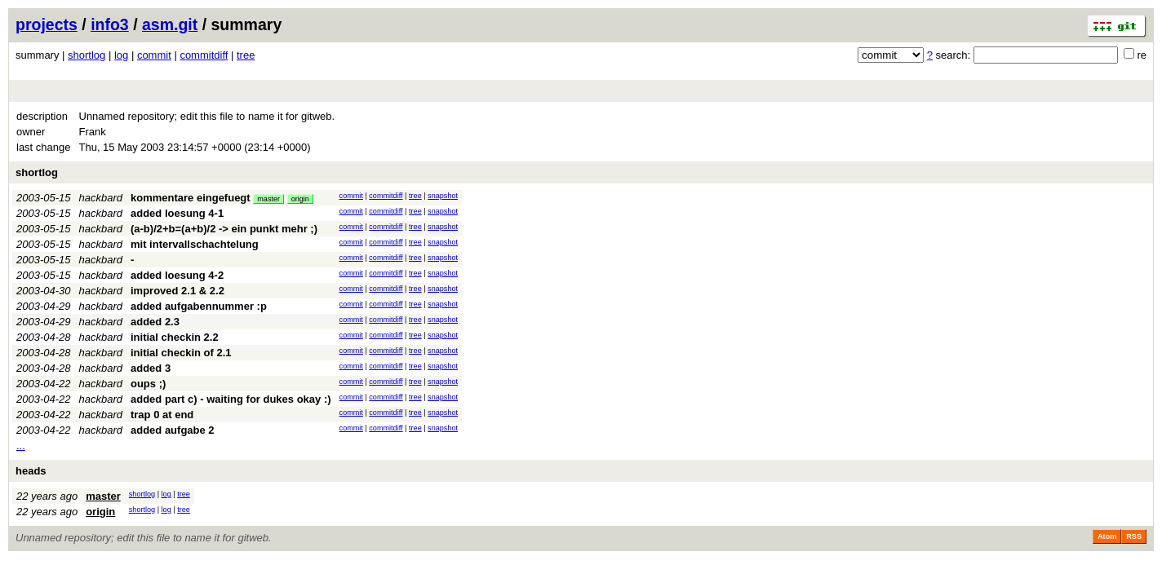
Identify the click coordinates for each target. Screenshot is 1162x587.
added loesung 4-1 (177, 213)
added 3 (151, 368)
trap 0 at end (162, 414)
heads (31, 471)
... (20, 445)
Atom (1107, 536)
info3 (110, 24)
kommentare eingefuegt (191, 198)
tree (246, 55)
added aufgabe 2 (173, 430)
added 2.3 (155, 322)
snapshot (443, 196)
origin (300, 199)
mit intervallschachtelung (195, 244)
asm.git (169, 24)
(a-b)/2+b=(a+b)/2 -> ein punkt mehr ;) (224, 229)
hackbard (100, 198)
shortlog (86, 55)
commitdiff (204, 55)
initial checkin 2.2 (175, 337)
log (121, 55)
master (268, 199)
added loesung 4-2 (177, 275)
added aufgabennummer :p (199, 306)
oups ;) (148, 383)
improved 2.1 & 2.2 (177, 291)
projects (47, 24)
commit (154, 55)
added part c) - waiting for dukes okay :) (231, 399)
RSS (1134, 536)
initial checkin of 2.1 (181, 352)
